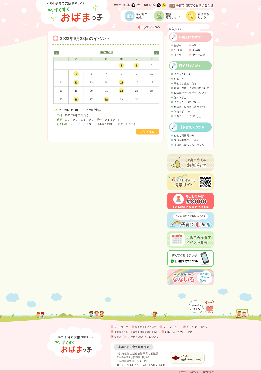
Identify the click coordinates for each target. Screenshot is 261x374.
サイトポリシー (171, 327)
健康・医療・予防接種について (191, 88)
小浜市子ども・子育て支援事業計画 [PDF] (136, 331)
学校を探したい (183, 111)
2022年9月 (106, 52)
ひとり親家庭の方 (184, 135)
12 (76, 82)
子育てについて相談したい (189, 116)
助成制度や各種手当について (190, 93)
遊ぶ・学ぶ (180, 97)
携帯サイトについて (145, 327)
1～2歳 (178, 50)
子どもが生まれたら (185, 83)
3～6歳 (196, 50)
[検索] (184, 29)
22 (121, 91)
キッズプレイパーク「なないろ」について (136, 336)
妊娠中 (178, 45)
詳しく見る (147, 131)
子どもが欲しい (183, 74)
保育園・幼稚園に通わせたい (190, 107)
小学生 (178, 55)
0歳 (194, 45)
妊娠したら (180, 79)
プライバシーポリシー (198, 327)
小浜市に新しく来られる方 (189, 145)
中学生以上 (198, 55)
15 (121, 82)
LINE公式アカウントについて (180, 331)
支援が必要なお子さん (186, 140)
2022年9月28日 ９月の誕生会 (80, 110)
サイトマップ (121, 327)
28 (106, 99)
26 (76, 99)
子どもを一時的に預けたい (189, 102)
